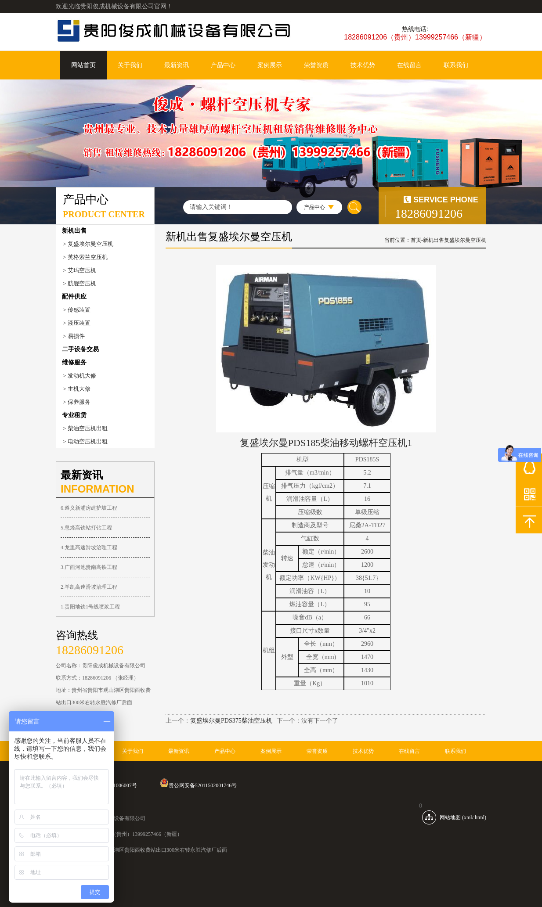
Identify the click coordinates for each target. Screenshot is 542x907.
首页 (416, 240)
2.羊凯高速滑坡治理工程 (89, 587)
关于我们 (130, 65)
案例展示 (269, 65)
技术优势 (362, 65)
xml (468, 817)
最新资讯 (176, 65)
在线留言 (409, 65)
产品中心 (223, 65)
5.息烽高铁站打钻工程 (86, 528)
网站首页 (83, 65)
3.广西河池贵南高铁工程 (89, 567)
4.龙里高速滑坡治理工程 (89, 547)
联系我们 (456, 65)
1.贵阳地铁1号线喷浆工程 (90, 607)
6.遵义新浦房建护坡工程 (89, 508)
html (479, 817)
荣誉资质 (316, 65)
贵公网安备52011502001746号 (198, 785)
